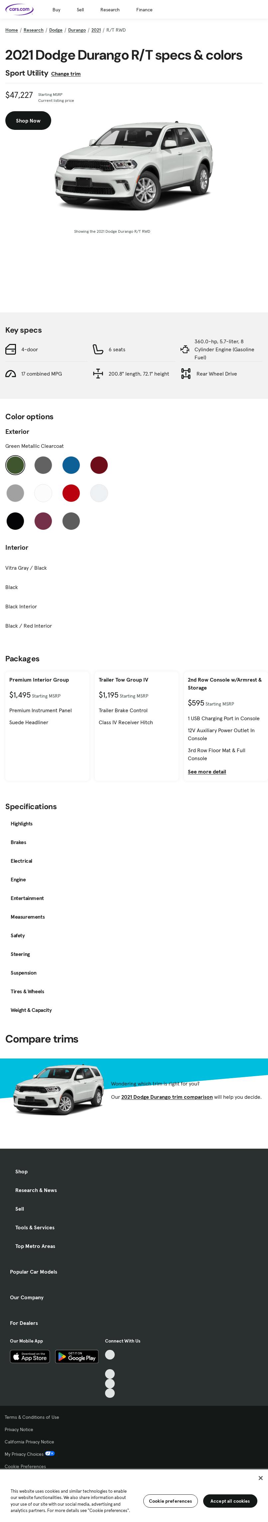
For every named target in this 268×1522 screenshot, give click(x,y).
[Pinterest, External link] (110, 1393)
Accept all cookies (230, 1501)
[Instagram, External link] (110, 1383)
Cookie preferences (170, 1501)
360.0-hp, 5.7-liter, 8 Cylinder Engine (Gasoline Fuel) (224, 349)
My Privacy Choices (30, 1454)
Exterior (17, 431)
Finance (144, 10)
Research (110, 10)
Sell (80, 10)
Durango (77, 30)
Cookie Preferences (25, 1466)
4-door (29, 349)
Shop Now (28, 120)
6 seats (117, 349)
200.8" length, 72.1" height (139, 373)
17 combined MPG (41, 373)
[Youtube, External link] (110, 1374)
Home (11, 30)
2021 (96, 30)
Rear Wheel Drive (217, 373)
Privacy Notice (19, 1429)
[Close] (260, 1478)
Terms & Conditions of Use (32, 1417)
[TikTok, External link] (110, 1355)
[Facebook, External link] (110, 1364)
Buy (56, 10)
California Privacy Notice (29, 1442)
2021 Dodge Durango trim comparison (167, 1096)
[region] (134, 1495)
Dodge (56, 30)
